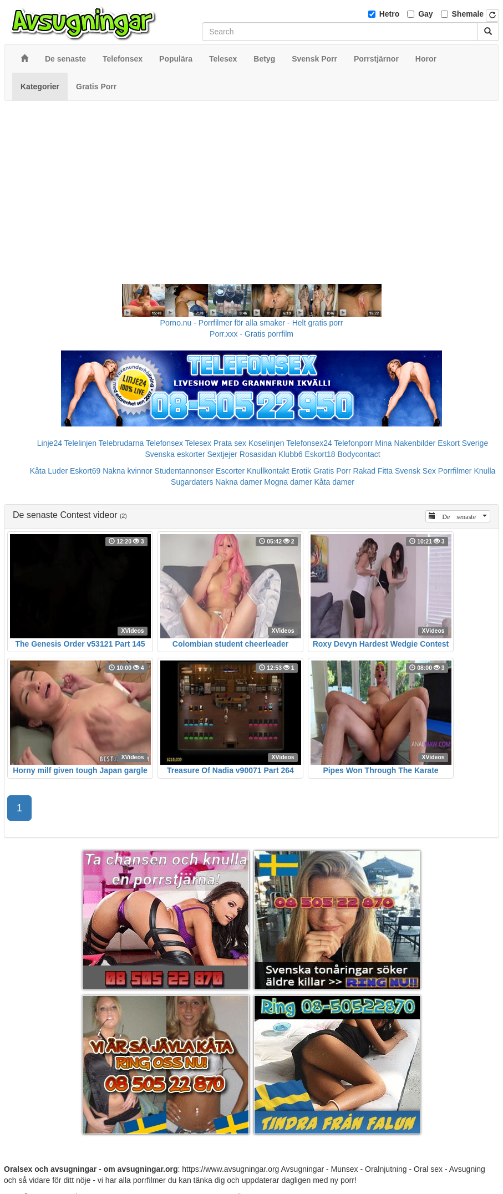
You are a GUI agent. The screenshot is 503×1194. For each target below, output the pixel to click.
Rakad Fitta (373, 470)
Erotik (301, 470)
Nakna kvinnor (128, 470)
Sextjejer (222, 454)
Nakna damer (238, 481)
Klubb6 (290, 454)
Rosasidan (258, 454)
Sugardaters (192, 481)
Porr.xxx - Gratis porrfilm (251, 333)
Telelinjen (80, 443)
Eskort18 (319, 454)
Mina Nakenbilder (405, 443)
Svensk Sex (415, 470)
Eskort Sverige (463, 443)
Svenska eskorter (175, 454)
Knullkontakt (268, 470)
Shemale (468, 13)
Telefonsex (164, 443)
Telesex (198, 443)
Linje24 (49, 443)
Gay (425, 13)
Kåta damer (334, 481)
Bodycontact (359, 454)
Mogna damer (288, 481)
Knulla (484, 470)
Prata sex (230, 443)
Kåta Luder (49, 470)
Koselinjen (266, 443)
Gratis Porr (332, 470)
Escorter (230, 470)
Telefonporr (353, 443)
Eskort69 (85, 470)
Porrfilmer (455, 470)
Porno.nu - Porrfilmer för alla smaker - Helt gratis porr (251, 322)
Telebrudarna (121, 443)
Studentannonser (184, 470)
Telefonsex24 (309, 443)
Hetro (389, 13)
